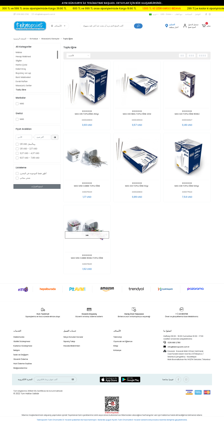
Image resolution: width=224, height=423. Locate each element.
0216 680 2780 (171, 342)
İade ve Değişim (20, 354)
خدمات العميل (69, 330)
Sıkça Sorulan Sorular (73, 337)
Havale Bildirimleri (71, 345)
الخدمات (17, 330)
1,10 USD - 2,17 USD (28, 148)
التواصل (197, 14)
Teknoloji (117, 337)
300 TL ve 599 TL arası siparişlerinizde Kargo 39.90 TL (47, 8)
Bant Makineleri (23, 77)
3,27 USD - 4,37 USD (29, 153)
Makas (19, 52)
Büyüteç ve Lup (23, 73)
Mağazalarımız (20, 368)
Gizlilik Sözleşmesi (21, 341)
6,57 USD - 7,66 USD (29, 157)
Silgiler (19, 60)
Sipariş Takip (69, 341)
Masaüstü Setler (24, 85)
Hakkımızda (18, 337)
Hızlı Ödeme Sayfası (22, 363)
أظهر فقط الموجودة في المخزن (33, 173)
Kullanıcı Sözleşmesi (22, 345)
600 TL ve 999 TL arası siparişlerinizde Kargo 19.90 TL (117, 8)
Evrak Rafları (22, 81)
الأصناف (117, 330)
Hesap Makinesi (23, 56)
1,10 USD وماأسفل (27, 144)
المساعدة (188, 14)
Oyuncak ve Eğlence (122, 341)
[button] (206, 25)
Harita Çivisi (21, 64)
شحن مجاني (25, 178)
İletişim (16, 350)
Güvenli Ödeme (20, 359)
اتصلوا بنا (167, 330)
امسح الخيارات (37, 186)
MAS (22, 103)
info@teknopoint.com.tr (176, 346)
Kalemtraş (21, 69)
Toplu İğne (21, 89)
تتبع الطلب (178, 14)
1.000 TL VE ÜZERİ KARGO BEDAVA (175, 8)
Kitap (115, 345)
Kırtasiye (117, 350)
